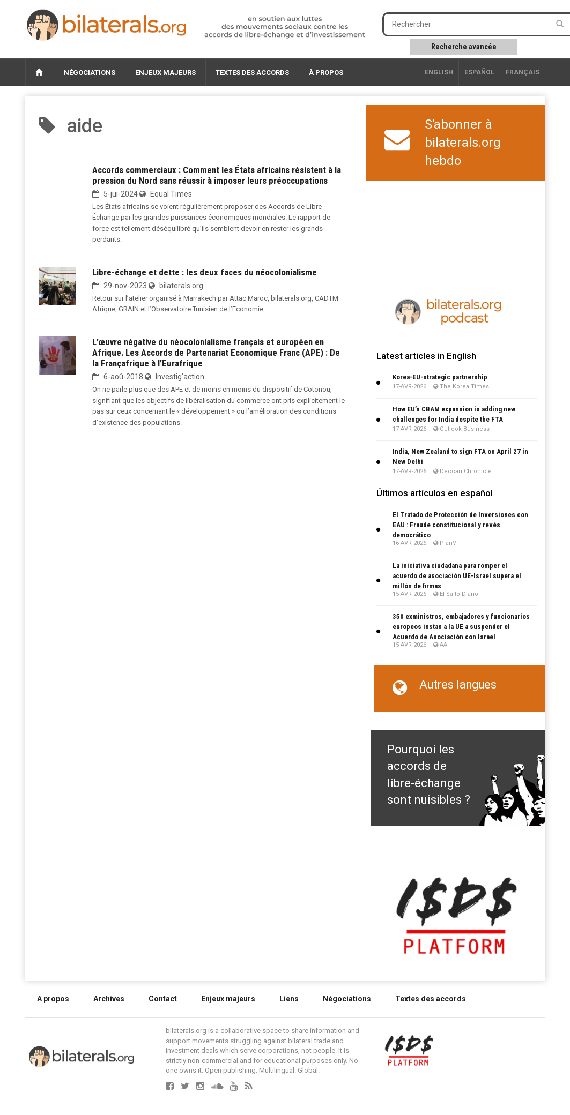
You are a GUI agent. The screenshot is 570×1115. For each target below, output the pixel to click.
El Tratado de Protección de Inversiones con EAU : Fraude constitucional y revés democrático (460, 525)
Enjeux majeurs (165, 73)
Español (479, 72)
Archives (108, 998)
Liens (289, 998)
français (522, 72)
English (439, 72)
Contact (163, 998)
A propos (53, 998)
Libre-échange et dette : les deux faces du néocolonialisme (204, 272)
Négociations (89, 73)
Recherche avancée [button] (464, 46)
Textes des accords (252, 73)
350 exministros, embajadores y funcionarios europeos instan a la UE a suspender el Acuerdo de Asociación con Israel (461, 626)
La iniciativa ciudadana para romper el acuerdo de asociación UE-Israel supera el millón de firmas (457, 576)
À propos (326, 73)
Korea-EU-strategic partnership (440, 377)
